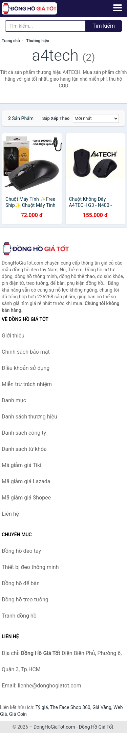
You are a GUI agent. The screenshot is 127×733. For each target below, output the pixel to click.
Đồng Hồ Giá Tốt (96, 727)
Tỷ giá (42, 707)
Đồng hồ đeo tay (21, 551)
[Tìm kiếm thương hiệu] (45, 26)
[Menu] (117, 8)
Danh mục (14, 400)
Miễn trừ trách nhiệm (27, 384)
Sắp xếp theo (55, 118)
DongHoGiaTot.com (54, 727)
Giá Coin (18, 714)
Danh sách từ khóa (24, 449)
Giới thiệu (13, 335)
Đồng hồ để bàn (21, 583)
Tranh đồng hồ (19, 616)
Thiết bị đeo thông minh (30, 567)
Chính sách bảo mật (26, 352)
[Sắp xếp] (96, 118)
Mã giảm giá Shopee (26, 497)
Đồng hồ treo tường (25, 599)
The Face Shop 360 (70, 707)
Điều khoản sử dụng (25, 368)
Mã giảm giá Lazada (26, 481)
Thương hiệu (37, 40)
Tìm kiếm (103, 26)
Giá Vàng (101, 707)
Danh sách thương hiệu (29, 416)
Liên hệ (10, 514)
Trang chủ (11, 40)
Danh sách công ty (24, 433)
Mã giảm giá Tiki (21, 465)
